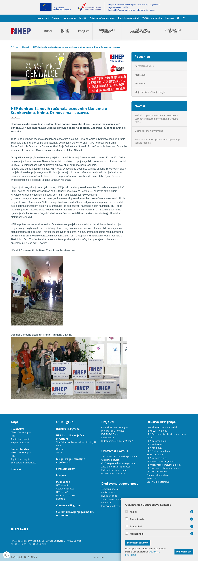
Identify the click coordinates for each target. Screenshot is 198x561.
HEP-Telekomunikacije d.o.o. (161, 461)
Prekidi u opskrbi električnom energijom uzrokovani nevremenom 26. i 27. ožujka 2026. (156, 118)
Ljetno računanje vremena (149, 130)
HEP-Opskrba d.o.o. (157, 440)
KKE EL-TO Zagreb (110, 434)
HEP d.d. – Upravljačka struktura (70, 437)
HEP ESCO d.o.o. (155, 454)
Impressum (99, 557)
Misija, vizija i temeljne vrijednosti (70, 460)
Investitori (43, 18)
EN (184, 18)
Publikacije (63, 482)
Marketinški (137, 534)
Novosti (25, 47)
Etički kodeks (108, 492)
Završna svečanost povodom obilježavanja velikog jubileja (157, 141)
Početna (14, 47)
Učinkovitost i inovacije (113, 473)
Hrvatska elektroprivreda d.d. (162, 427)
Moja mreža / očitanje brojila (150, 92)
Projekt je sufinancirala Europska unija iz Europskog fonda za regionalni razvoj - (134, 6)
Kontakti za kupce (144, 65)
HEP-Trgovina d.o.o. (157, 457)
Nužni (133, 512)
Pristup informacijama (102, 18)
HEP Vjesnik (62, 485)
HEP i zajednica (109, 495)
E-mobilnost (107, 437)
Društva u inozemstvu (158, 481)
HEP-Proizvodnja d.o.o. (158, 451)
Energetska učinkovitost (23, 462)
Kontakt (169, 18)
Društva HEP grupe (173, 31)
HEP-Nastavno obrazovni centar (163, 468)
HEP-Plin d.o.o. (154, 447)
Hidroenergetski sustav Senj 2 (117, 440)
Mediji (82, 18)
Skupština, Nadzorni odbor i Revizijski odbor (76, 444)
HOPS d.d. (152, 478)
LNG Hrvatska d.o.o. (157, 471)
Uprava (60, 448)
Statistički (136, 526)
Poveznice (142, 57)
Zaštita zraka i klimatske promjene (119, 456)
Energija (60, 498)
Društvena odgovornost (140, 31)
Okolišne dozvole (110, 459)
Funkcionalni (137, 519)
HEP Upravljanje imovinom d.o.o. (164, 464)
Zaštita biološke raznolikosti (116, 466)
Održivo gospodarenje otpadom (118, 463)
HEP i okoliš (62, 492)
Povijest (61, 475)
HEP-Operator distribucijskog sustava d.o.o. (166, 436)
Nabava (56, 18)
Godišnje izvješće (65, 488)
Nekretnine (69, 18)
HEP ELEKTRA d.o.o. (157, 430)
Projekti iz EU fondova (112, 430)
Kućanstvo (17, 429)
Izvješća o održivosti (66, 495)
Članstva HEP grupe (68, 505)
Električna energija (21, 432)
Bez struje (140, 83)
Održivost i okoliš (107, 31)
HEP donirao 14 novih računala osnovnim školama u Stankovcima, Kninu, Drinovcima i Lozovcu (76, 47)
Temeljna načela (109, 488)
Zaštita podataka (152, 18)
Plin (13, 435)
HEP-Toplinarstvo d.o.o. (159, 444)
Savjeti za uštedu (20, 442)
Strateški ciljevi (65, 469)
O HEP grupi (65, 31)
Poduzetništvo (20, 449)
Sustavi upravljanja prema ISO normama (75, 513)
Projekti (83, 31)
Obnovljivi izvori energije (114, 427)
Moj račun (140, 74)
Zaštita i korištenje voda (114, 470)
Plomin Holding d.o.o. (158, 475)
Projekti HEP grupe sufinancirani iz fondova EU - (131, 10)
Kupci (48, 31)
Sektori (59, 452)
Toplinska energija (20, 439)
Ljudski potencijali (128, 18)
